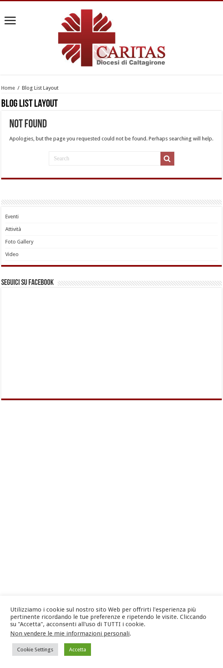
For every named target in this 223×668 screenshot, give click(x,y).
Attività (13, 229)
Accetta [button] (77, 649)
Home (8, 88)
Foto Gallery (19, 242)
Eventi (12, 216)
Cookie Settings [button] (35, 649)
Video (12, 254)
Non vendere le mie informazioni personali (70, 633)
